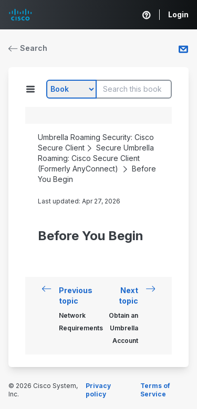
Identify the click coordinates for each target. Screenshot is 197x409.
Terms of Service (155, 390)
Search (27, 48)
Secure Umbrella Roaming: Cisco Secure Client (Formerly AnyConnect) (96, 158)
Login (178, 14)
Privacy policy (98, 390)
